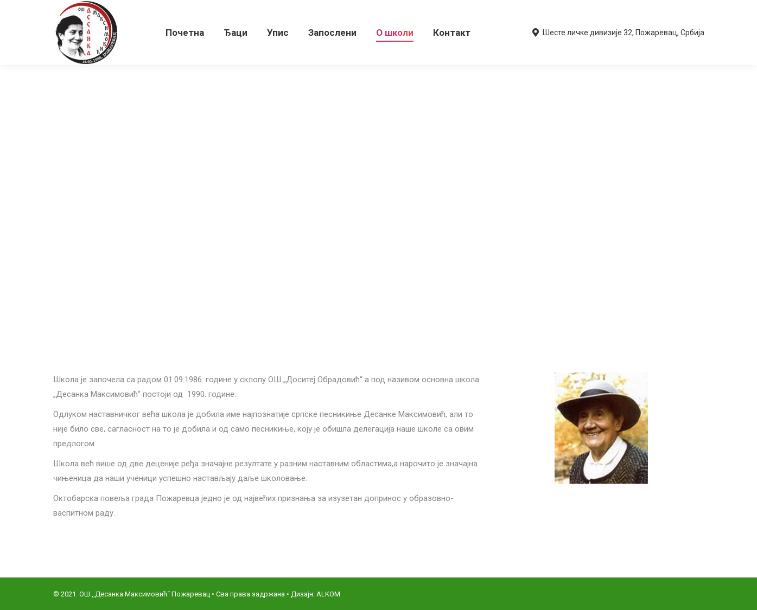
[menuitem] (184, 32)
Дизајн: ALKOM (315, 594)
